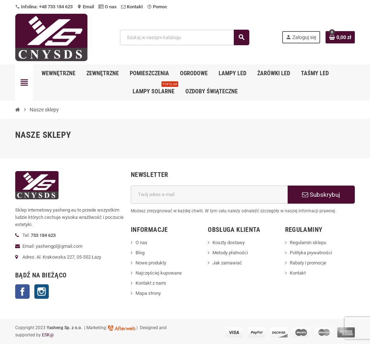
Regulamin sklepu (308, 242)
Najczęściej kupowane (158, 273)
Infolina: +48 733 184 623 (44, 6)
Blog (140, 252)
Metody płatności (230, 252)
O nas (107, 6)
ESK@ (48, 334)
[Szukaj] (184, 37)
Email (85, 6)
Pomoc (157, 6)
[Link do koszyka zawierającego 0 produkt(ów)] (340, 37)
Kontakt (132, 6)
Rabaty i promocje (308, 263)
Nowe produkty (150, 263)
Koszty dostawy (228, 242)
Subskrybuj (321, 194)
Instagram (41, 291)
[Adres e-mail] (209, 195)
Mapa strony (148, 293)
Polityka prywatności (311, 252)
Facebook (22, 291)
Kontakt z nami (150, 283)
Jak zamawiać (227, 263)
